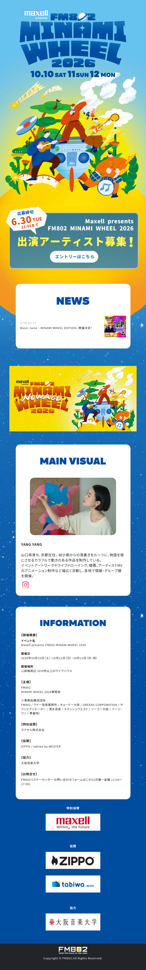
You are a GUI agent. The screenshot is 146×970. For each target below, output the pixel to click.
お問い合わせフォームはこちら (74, 779)
